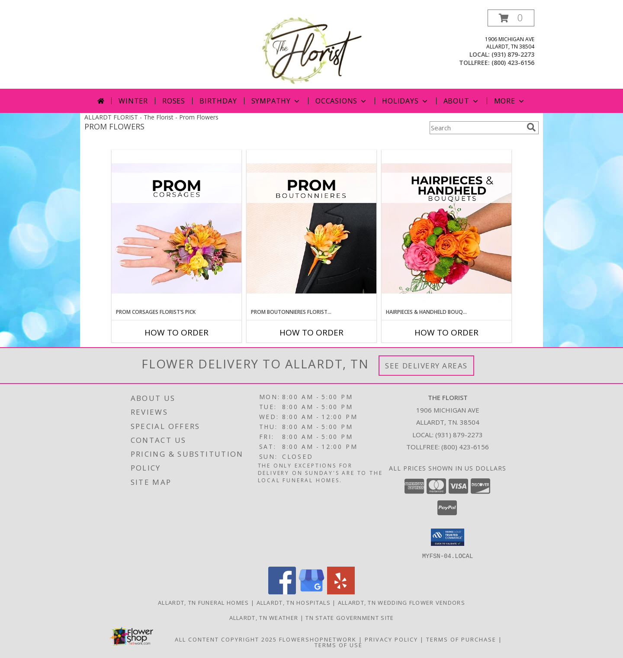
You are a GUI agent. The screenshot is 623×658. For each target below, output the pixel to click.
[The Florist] (311, 49)
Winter (133, 101)
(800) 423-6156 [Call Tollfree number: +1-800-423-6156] (465, 446)
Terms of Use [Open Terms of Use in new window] (339, 644)
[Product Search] (476, 128)
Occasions (341, 101)
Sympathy (276, 101)
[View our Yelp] (341, 591)
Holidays (405, 101)
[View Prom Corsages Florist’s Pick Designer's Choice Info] (176, 229)
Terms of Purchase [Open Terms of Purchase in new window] (461, 639)
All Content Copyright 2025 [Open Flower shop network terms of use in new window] (226, 639)
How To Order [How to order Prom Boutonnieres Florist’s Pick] (311, 332)
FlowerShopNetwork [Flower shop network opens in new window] (317, 639)
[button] (511, 18)
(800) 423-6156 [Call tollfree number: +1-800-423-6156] (512, 62)
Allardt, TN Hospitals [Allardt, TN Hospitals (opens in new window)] (294, 602)
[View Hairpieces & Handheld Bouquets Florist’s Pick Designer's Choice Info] (446, 229)
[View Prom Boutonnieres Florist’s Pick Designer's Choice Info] (311, 229)
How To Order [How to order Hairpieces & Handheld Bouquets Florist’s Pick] (446, 332)
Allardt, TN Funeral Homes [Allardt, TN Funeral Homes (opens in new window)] (203, 602)
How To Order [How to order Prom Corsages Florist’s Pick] (177, 332)
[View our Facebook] (282, 591)
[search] (531, 127)
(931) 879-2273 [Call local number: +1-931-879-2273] (512, 54)
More (510, 101)
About (461, 101)
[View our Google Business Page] (311, 591)
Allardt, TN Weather (264, 617)
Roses (173, 101)
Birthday (218, 101)
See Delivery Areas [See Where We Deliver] (426, 366)
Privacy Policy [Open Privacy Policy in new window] (391, 639)
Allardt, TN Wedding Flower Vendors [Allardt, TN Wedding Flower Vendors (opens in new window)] (401, 602)
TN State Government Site (349, 617)
